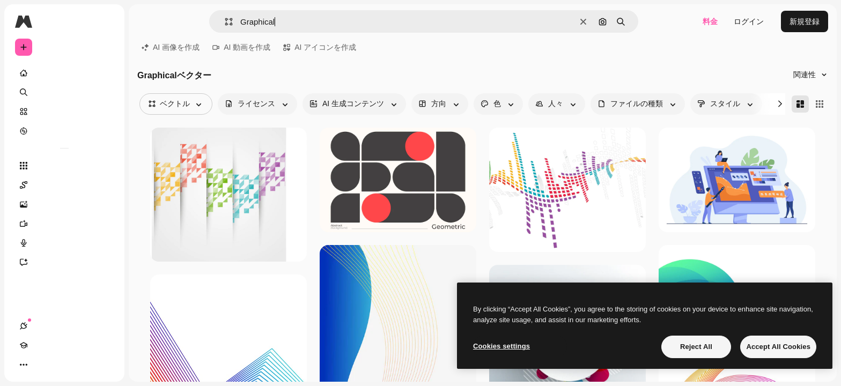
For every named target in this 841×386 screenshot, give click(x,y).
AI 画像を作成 (171, 47)
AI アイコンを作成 (319, 47)
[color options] (498, 104)
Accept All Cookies (778, 347)
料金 (710, 21)
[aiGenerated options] (354, 104)
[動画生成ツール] (64, 223)
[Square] (819, 104)
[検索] (64, 92)
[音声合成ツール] (64, 242)
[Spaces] (64, 185)
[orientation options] (439, 104)
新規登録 (805, 21)
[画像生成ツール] (64, 204)
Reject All (696, 347)
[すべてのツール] (64, 165)
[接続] (23, 364)
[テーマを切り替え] (62, 364)
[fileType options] (638, 104)
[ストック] (64, 111)
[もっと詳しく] (64, 130)
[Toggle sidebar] (105, 21)
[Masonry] (800, 104)
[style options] (726, 104)
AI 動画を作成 (241, 47)
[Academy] (42, 364)
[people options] (556, 104)
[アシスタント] (64, 262)
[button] (224, 22)
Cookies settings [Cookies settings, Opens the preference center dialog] (501, 346)
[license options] (257, 104)
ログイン (749, 21)
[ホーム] (64, 72)
